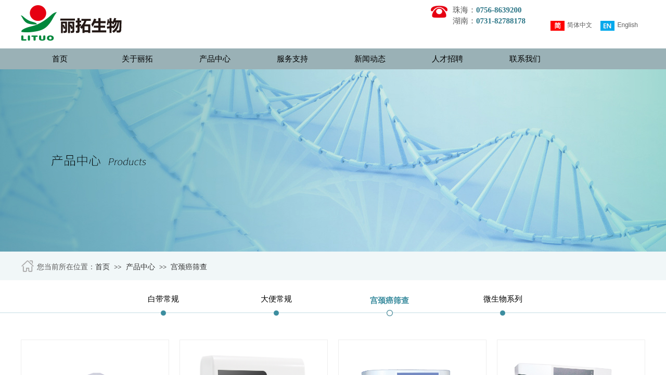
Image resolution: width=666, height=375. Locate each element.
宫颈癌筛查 (189, 267)
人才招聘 (447, 59)
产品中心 (214, 59)
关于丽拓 (137, 59)
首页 (60, 59)
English (618, 26)
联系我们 (525, 59)
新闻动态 (370, 59)
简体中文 (571, 26)
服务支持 (292, 59)
